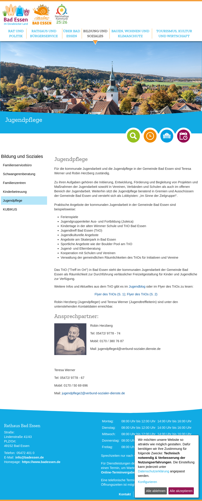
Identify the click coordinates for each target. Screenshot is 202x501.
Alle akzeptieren (181, 491)
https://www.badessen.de (41, 462)
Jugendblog (137, 286)
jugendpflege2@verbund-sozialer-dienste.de (93, 393)
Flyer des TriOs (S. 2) (142, 294)
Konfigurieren (147, 482)
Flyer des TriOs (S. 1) (110, 294)
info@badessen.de (29, 457)
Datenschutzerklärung (153, 471)
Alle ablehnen (155, 491)
